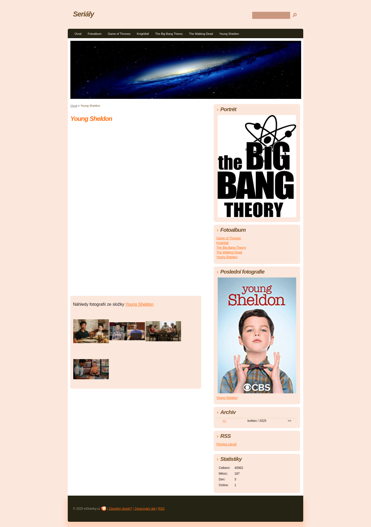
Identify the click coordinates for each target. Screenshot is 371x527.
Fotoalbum (95, 33)
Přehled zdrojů (226, 444)
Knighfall (222, 243)
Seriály (83, 14)
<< (224, 421)
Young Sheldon (229, 33)
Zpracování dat (144, 509)
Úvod (78, 33)
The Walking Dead (201, 33)
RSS (161, 509)
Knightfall (143, 33)
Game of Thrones (119, 33)
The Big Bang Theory (169, 33)
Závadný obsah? (120, 509)
